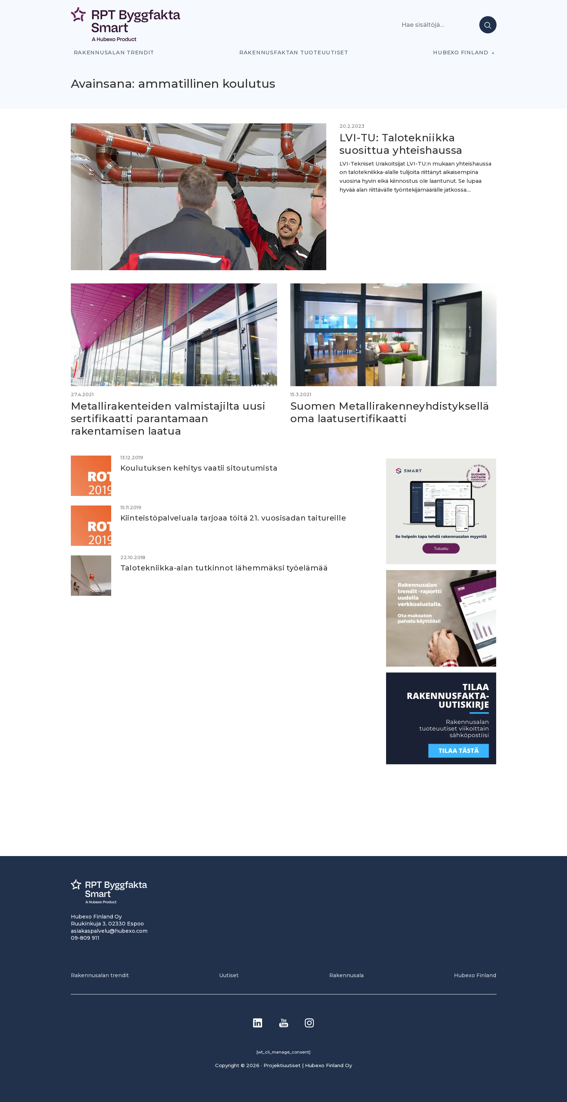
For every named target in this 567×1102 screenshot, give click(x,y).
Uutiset (229, 975)
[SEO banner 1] (441, 562)
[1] (441, 762)
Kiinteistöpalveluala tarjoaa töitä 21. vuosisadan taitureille (233, 518)
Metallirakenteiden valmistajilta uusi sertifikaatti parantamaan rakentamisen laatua (168, 418)
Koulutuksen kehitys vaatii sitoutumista (199, 468)
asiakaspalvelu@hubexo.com (109, 931)
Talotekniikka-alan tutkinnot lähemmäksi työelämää (224, 567)
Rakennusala (346, 975)
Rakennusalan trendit (114, 52)
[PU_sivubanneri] (441, 664)
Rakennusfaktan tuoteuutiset (293, 52)
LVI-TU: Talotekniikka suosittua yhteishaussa (400, 143)
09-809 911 (85, 938)
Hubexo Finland (460, 52)
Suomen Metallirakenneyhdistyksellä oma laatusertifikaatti (389, 412)
